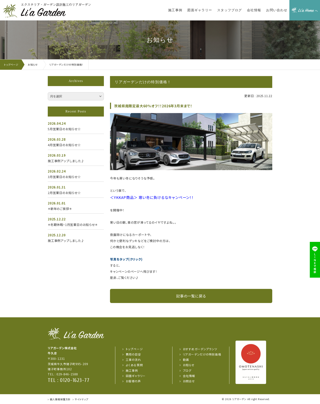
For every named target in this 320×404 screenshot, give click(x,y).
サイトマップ (81, 399)
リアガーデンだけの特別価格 (202, 354)
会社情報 (189, 376)
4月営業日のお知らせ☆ (64, 145)
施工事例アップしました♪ (66, 161)
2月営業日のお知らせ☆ (64, 193)
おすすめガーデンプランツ (200, 349)
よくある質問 (134, 365)
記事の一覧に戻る (191, 296)
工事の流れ (133, 360)
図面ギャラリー (136, 376)
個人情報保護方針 (60, 399)
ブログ (187, 370)
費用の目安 (133, 354)
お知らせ (188, 365)
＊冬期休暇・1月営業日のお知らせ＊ (73, 224)
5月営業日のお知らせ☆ (64, 129)
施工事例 (132, 370)
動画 (186, 360)
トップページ (134, 349)
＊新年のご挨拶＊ (60, 208)
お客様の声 (133, 381)
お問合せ (189, 381)
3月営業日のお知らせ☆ (64, 177)
